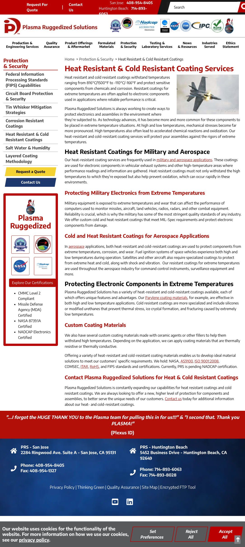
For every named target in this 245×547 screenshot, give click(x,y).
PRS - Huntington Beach (164, 447)
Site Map (149, 487)
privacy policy (34, 539)
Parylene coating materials (166, 297)
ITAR (84, 366)
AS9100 (187, 361)
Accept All (226, 534)
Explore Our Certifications (32, 282)
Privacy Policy (62, 487)
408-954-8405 (49, 465)
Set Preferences (152, 534)
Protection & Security (96, 59)
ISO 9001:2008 (207, 361)
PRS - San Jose (35, 447)
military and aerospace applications (184, 160)
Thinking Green (90, 487)
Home (69, 59)
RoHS (94, 366)
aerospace (76, 246)
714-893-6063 (168, 469)
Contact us (173, 398)
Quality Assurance (123, 487)
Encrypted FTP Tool (177, 487)
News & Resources (187, 44)
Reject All (191, 534)
